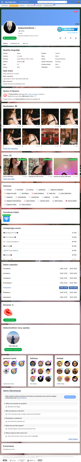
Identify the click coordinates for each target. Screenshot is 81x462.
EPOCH (33, 456)
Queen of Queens (33, 94)
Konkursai (39, 5)
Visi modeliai (4, 5)
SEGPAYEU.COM (39, 456)
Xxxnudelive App (49, 5)
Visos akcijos (31, 5)
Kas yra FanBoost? (73, 32)
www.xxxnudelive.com (20, 456)
